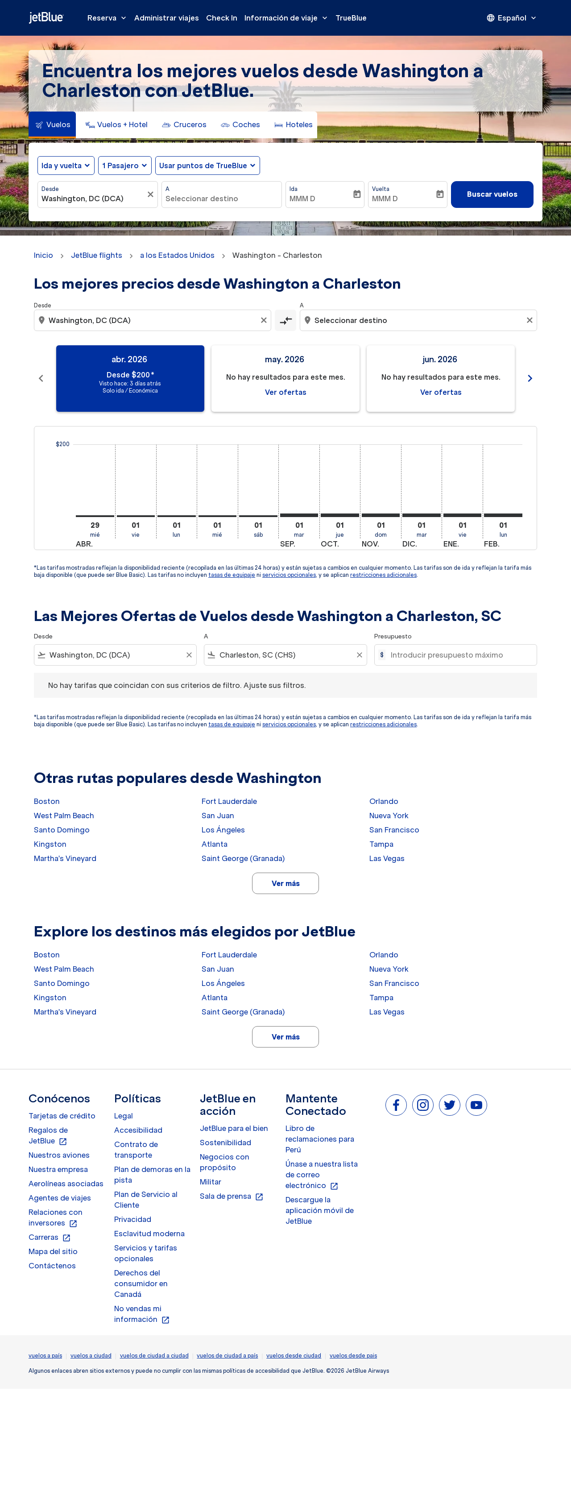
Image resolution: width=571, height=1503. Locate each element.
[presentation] (512, 18)
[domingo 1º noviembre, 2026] (381, 515)
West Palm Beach (64, 815)
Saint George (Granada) (243, 858)
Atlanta (215, 844)
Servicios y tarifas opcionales (145, 1253)
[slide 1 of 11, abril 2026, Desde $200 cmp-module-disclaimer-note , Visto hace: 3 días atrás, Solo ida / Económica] (130, 378)
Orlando (383, 801)
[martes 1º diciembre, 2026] (421, 515)
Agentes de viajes (60, 1197)
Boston (47, 801)
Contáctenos (52, 1265)
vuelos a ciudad (91, 1355)
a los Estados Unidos (177, 255)
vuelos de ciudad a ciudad (154, 1355)
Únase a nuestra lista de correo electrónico (322, 1175)
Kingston (50, 844)
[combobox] (93, 198)
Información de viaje (288, 18)
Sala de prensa (232, 1196)
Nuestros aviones (59, 1155)
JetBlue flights (96, 255)
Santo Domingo (62, 829)
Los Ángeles (223, 829)
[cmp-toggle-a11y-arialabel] (285, 320)
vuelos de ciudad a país (227, 1355)
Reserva (109, 18)
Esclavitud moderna (149, 1233)
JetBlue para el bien (234, 1128)
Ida (294, 189)
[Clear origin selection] (265, 320)
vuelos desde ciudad (293, 1355)
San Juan (218, 815)
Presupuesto (393, 636)
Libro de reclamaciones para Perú (320, 1139)
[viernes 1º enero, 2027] (462, 515)
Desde (50, 189)
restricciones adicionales (383, 574)
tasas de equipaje (231, 574)
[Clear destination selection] (531, 320)
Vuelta (380, 189)
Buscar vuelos (492, 194)
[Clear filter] (188, 655)
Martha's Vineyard (65, 858)
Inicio (43, 255)
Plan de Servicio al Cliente (146, 1199)
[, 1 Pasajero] (120, 165)
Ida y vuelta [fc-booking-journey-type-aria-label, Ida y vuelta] (61, 165)
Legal (123, 1115)
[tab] (52, 125)
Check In (221, 17)
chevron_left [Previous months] (41, 378)
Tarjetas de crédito (62, 1115)
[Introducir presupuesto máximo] (459, 654)
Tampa (381, 844)
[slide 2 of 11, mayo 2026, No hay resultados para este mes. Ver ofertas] (285, 378)
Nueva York (389, 815)
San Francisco (394, 829)
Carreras (50, 1237)
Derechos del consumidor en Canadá (141, 1283)
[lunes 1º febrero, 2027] (503, 515)
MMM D (302, 198)
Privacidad (132, 1219)
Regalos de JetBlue (48, 1136)
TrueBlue (351, 17)
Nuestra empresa (58, 1169)
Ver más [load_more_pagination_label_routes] (286, 883)
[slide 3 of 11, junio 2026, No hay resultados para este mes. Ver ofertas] (441, 378)
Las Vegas (387, 858)
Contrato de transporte (136, 1149)
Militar (210, 1181)
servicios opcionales (289, 574)
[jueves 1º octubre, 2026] (340, 515)
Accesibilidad (138, 1130)
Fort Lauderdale (229, 801)
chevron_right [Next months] (530, 378)
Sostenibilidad (225, 1142)
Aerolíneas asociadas (66, 1183)
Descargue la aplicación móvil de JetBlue (320, 1210)
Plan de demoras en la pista (152, 1174)
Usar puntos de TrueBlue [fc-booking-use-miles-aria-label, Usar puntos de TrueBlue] (203, 165)
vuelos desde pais (353, 1355)
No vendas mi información (142, 1314)
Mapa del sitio (53, 1251)
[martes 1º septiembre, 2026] (299, 515)
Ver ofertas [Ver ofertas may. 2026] (285, 392)
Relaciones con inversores (56, 1218)
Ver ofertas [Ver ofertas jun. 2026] (441, 392)
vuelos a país (45, 1355)
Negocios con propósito (224, 1162)
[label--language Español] (512, 18)
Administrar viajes (166, 17)
